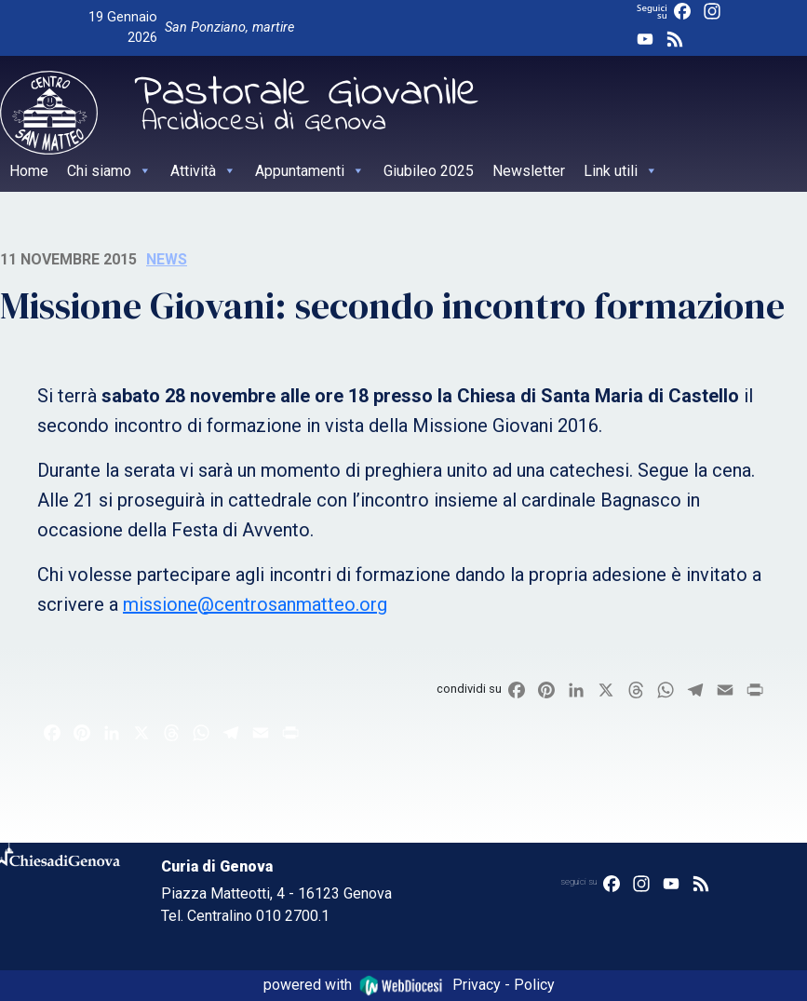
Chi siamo (109, 171)
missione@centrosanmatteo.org (255, 604)
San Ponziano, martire (229, 27)
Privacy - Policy (503, 985)
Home (28, 171)
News (166, 259)
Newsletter (528, 171)
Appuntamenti (310, 171)
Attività (203, 171)
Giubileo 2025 (428, 171)
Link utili (621, 171)
